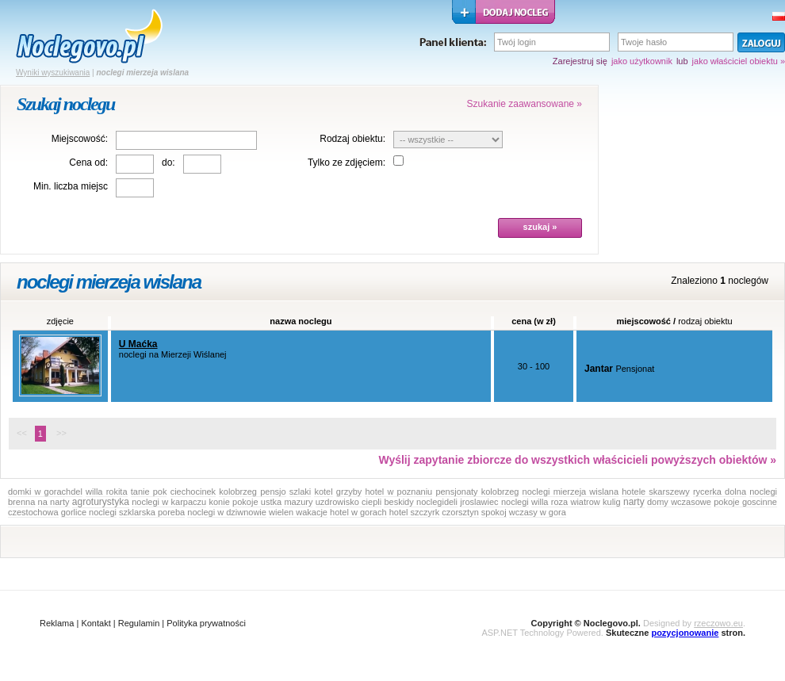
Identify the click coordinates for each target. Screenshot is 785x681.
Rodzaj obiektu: (352, 138)
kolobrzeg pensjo (252, 491)
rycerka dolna (719, 491)
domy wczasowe (679, 502)
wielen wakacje (298, 512)
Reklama (57, 623)
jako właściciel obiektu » (738, 61)
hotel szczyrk (414, 512)
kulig (612, 502)
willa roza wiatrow (565, 502)
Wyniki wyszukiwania (53, 72)
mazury (298, 502)
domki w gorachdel (45, 491)
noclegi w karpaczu (169, 502)
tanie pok (149, 491)
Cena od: (88, 162)
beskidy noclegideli (421, 502)
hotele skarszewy (655, 491)
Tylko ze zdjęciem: (346, 162)
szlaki (300, 491)
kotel (323, 491)
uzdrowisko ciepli (348, 502)
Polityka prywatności (206, 623)
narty (634, 501)
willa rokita (106, 491)
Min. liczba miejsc (70, 186)
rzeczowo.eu (718, 623)
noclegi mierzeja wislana (570, 491)
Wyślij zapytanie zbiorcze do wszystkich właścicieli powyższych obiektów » (577, 459)
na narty (54, 502)
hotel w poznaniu (398, 491)
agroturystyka (100, 501)
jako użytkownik (641, 61)
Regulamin (139, 623)
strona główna (89, 36)
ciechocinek (193, 491)
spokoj (494, 512)
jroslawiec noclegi (494, 502)
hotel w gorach (358, 512)
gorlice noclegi (89, 512)
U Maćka (138, 344)
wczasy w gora (537, 512)
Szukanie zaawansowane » (524, 103)
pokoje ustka (256, 502)
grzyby (349, 491)
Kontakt (95, 623)
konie (219, 502)
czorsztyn (460, 512)
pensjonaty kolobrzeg (477, 491)
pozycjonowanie (684, 632)
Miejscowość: (80, 138)
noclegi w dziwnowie (226, 512)
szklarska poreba (152, 512)
